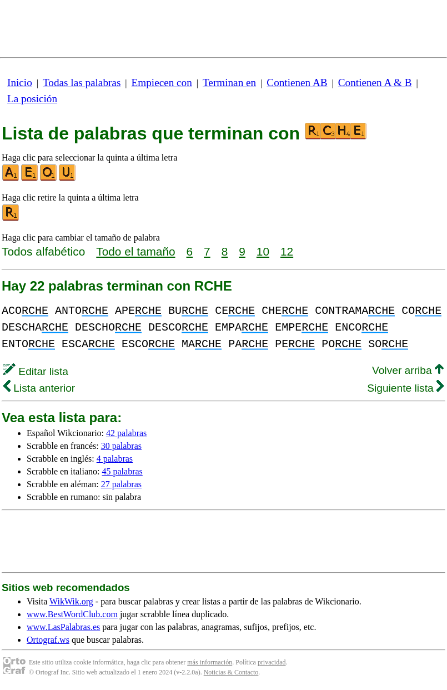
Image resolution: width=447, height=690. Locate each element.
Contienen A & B (375, 82)
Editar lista (35, 371)
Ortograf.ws (48, 639)
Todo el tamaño (135, 251)
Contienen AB (297, 82)
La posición (32, 98)
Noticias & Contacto (231, 672)
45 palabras (122, 471)
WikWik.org (71, 601)
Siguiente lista (405, 388)
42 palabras (126, 433)
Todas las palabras (81, 82)
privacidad (272, 662)
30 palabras (121, 446)
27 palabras (121, 484)
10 (263, 251)
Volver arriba (408, 370)
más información (209, 662)
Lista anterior (39, 388)
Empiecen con (162, 82)
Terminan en (229, 82)
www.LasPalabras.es (63, 627)
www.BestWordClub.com (72, 614)
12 (286, 251)
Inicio (19, 82)
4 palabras (115, 458)
